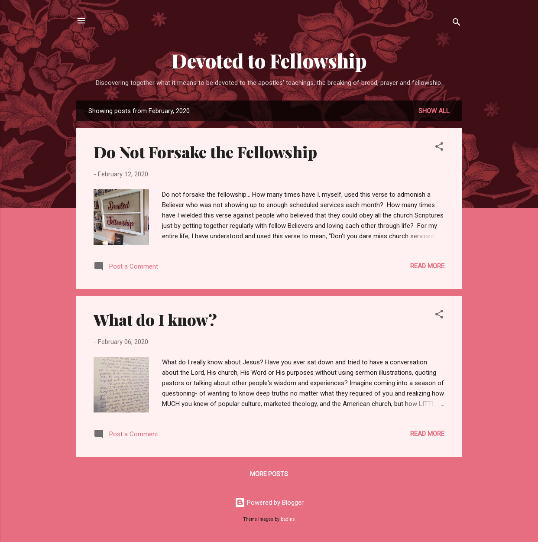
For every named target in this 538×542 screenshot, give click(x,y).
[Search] (456, 23)
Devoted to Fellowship (269, 60)
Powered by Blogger (269, 502)
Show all (434, 111)
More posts (269, 474)
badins (288, 519)
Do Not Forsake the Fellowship (205, 151)
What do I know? (155, 319)
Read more (427, 266)
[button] (439, 148)
